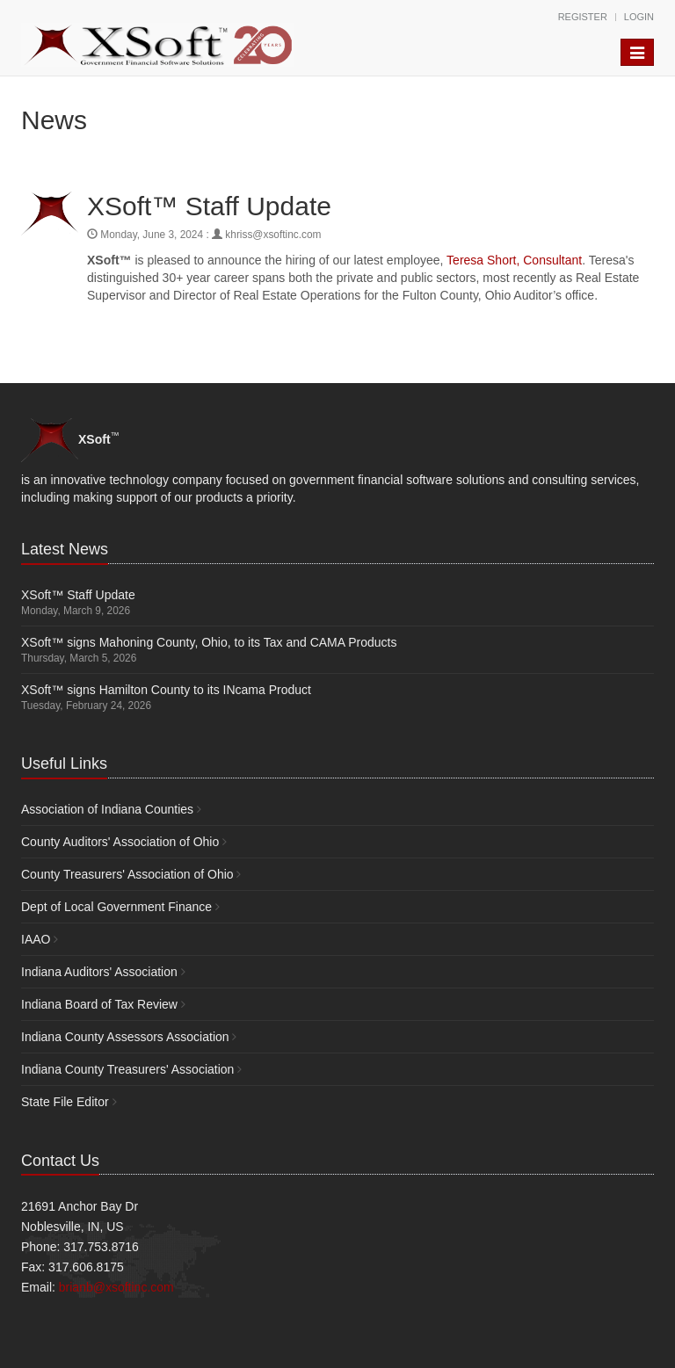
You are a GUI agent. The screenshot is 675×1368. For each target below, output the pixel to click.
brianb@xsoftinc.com (116, 1287)
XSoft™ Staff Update (78, 595)
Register (582, 16)
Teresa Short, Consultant (514, 260)
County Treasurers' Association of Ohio (127, 874)
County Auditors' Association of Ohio (120, 842)
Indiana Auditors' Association (99, 972)
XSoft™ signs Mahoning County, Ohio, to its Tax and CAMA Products (208, 642)
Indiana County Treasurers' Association (127, 1069)
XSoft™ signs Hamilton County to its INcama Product (166, 690)
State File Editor (65, 1102)
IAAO (35, 939)
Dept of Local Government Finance (116, 907)
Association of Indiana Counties (107, 809)
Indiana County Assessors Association (125, 1037)
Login (639, 16)
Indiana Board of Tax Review (99, 1004)
